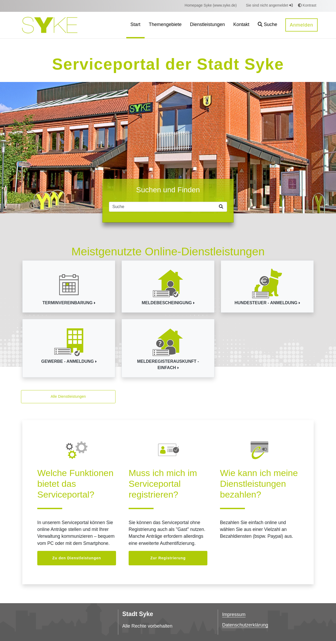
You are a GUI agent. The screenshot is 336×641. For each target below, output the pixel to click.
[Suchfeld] (163, 207)
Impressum (233, 614)
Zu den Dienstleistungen (76, 558)
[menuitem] (210, 5)
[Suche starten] (222, 207)
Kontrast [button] (307, 5)
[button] (267, 25)
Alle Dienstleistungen (68, 396)
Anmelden (301, 25)
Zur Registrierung (168, 558)
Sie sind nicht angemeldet (269, 5)
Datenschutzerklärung (245, 625)
